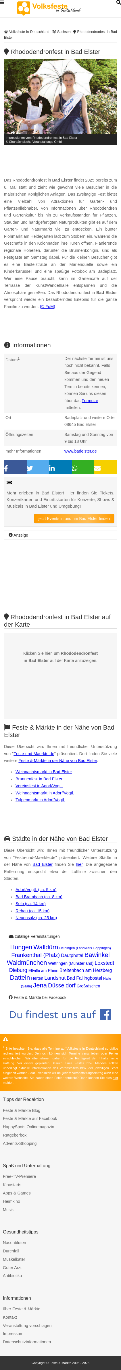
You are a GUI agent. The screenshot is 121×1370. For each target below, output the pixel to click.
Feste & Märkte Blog (21, 1110)
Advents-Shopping (20, 1143)
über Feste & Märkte (21, 1309)
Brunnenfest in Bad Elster (39, 779)
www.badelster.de (80, 451)
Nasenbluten (14, 1242)
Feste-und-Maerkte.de (34, 753)
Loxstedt (104, 963)
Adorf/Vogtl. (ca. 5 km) (36, 889)
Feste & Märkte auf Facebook (30, 1118)
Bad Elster (43, 864)
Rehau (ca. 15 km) (32, 911)
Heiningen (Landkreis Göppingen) (85, 948)
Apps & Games (17, 1193)
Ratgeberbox (14, 1135)
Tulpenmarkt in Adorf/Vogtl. (40, 800)
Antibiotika (12, 1275)
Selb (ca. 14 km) (31, 903)
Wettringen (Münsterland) (71, 963)
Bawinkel (97, 954)
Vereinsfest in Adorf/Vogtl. (39, 786)
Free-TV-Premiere (19, 1176)
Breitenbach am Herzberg (85, 970)
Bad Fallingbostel (84, 978)
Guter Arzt (12, 1267)
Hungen (21, 947)
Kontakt (10, 1317)
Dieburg (18, 970)
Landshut (55, 978)
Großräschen (88, 986)
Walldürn (45, 947)
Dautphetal (72, 955)
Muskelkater (14, 1259)
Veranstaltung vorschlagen (27, 1325)
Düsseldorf (62, 985)
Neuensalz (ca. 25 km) (36, 917)
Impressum (13, 1333)
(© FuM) (47, 306)
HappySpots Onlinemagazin (28, 1127)
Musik (8, 1209)
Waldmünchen (27, 962)
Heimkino (11, 1201)
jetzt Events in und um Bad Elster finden (74, 518)
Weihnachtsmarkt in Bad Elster (44, 771)
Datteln (20, 977)
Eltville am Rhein (43, 970)
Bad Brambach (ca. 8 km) (39, 897)
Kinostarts (12, 1184)
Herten (37, 978)
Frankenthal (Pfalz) (35, 955)
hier (79, 864)
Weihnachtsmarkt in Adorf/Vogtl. (45, 793)
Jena (40, 985)
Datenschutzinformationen (27, 1342)
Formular (90, 400)
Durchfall (11, 1251)
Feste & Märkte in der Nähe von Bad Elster (57, 760)
